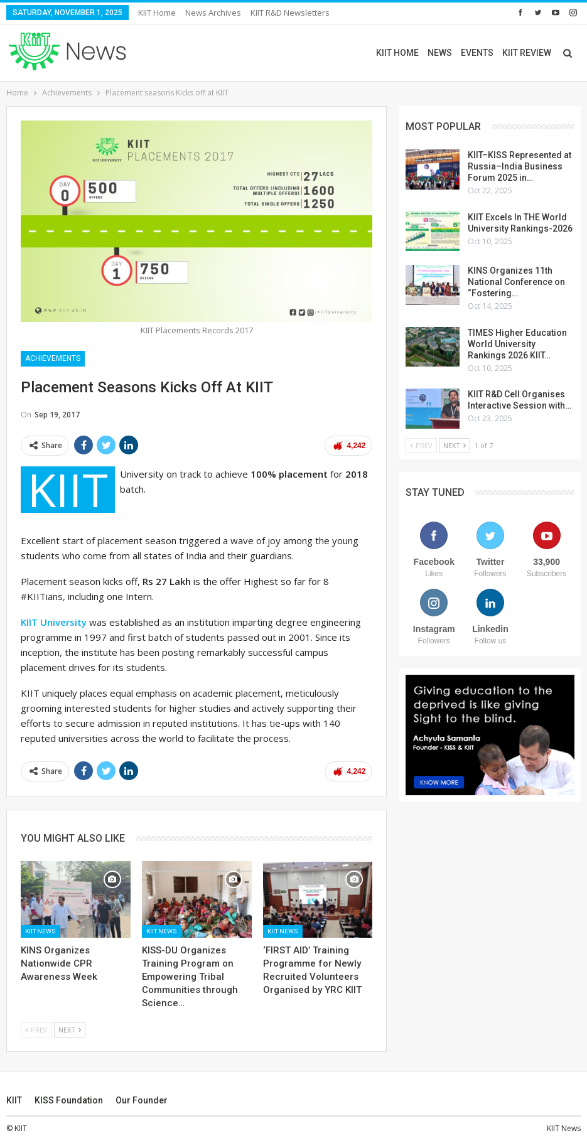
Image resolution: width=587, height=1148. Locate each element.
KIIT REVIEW (526, 53)
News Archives (213, 12)
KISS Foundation (69, 1100)
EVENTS (477, 53)
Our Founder (142, 1100)
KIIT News (40, 931)
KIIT (14, 1100)
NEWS (440, 53)
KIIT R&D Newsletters (290, 12)
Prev (36, 1029)
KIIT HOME (397, 53)
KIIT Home (157, 12)
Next (69, 1029)
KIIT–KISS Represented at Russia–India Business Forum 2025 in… (519, 166)
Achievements (52, 358)
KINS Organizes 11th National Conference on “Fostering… (516, 282)
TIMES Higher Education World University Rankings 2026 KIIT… (517, 344)
